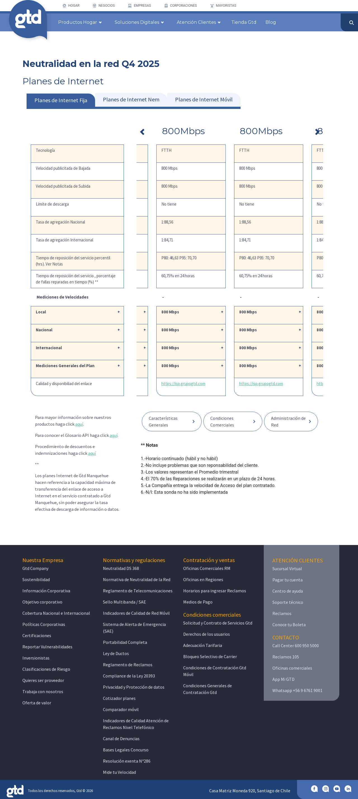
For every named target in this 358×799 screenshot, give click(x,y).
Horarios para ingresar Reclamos (214, 590)
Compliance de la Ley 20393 (129, 676)
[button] (172, 421)
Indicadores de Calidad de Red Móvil (136, 613)
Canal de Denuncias (121, 738)
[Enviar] (351, 22)
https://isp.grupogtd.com (222, 383)
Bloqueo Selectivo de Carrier (210, 656)
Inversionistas (36, 658)
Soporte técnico (287, 602)
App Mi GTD (283, 679)
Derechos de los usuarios (206, 634)
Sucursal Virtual (287, 568)
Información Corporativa (46, 590)
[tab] (61, 101)
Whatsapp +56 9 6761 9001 (297, 690)
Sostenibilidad (36, 579)
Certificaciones (36, 635)
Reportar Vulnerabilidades (47, 646)
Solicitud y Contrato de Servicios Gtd (217, 623)
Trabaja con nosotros (42, 691)
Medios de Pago (198, 602)
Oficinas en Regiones (203, 579)
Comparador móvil (121, 709)
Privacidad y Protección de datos (133, 687)
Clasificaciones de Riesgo (46, 669)
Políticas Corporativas (43, 624)
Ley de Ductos (116, 653)
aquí (79, 424)
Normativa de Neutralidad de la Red (136, 579)
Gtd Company (35, 568)
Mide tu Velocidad (119, 772)
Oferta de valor (36, 702)
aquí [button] (92, 453)
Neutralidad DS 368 (121, 568)
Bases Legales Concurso (126, 750)
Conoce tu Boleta (289, 624)
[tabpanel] (229, 306)
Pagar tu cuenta (287, 580)
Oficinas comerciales (292, 668)
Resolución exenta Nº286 (126, 761)
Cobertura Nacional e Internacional (56, 613)
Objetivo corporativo (42, 602)
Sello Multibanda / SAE (124, 602)
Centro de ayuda (287, 591)
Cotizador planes (119, 698)
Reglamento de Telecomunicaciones (138, 590)
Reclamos (281, 613)
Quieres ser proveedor (43, 680)
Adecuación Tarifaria (202, 645)
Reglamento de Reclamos (127, 664)
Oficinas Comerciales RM (206, 568)
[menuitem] (71, 5)
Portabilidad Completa (125, 642)
